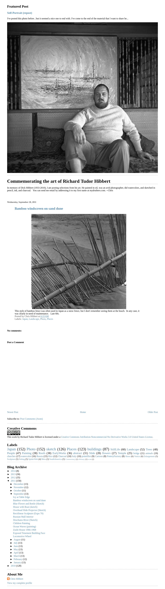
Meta (43, 459)
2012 (13, 477)
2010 (13, 565)
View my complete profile (19, 583)
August (17, 539)
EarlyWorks (59, 453)
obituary (81, 459)
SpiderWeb (33, 459)
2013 (13, 474)
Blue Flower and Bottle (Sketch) (28, 503)
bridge (136, 453)
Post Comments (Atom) (31, 419)
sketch (51, 449)
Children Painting (21, 523)
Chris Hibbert (16, 579)
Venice (137, 456)
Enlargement (149, 456)
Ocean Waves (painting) (24, 526)
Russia (40, 456)
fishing (22, 459)
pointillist (86, 456)
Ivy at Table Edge (21, 497)
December (19, 484)
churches (11, 456)
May (16, 549)
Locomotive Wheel (22, 536)
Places (50, 319)
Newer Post (12, 412)
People (11, 453)
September (19, 494)
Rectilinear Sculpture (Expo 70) (28, 513)
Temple (122, 453)
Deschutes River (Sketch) (25, 520)
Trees (149, 449)
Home (83, 412)
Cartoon (99, 456)
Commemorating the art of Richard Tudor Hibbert (58, 181)
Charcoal (62, 456)
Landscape (34, 319)
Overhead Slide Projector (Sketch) (29, 510)
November (19, 487)
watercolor (26, 456)
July (16, 543)
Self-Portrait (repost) (19, 12)
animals (149, 453)
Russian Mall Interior (23, 516)
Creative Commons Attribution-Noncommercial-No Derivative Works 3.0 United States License (107, 437)
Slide (92, 453)
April (16, 552)
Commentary (70, 459)
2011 (13, 480)
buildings (94, 449)
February (18, 559)
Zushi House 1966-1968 (24, 530)
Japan (25, 319)
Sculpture (11, 459)
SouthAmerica (55, 459)
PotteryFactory (114, 456)
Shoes (127, 456)
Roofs (42, 453)
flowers (106, 453)
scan (89, 459)
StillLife (115, 449)
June (16, 546)
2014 (13, 471)
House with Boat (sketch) (25, 507)
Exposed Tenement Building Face (29, 533)
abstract (77, 453)
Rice (50, 456)
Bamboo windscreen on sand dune (39, 208)
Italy (74, 456)
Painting (27, 453)
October (18, 490)
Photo (43, 319)
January (18, 562)
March (17, 556)
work (14, 437)
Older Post (153, 412)
